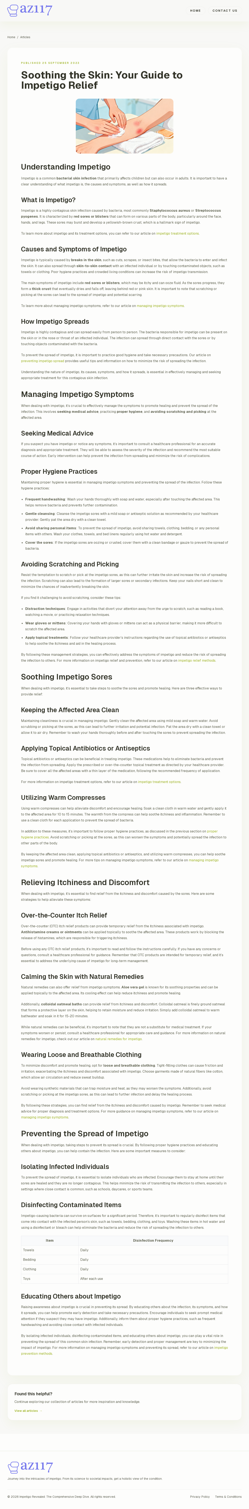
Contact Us (225, 11)
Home (195, 11)
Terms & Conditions (228, 1497)
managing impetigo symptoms (160, 306)
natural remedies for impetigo (118, 1039)
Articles (25, 37)
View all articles (28, 1411)
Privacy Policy (200, 1497)
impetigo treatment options (177, 233)
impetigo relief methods (196, 660)
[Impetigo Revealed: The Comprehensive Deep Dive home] (30, 10)
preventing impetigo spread (42, 361)
